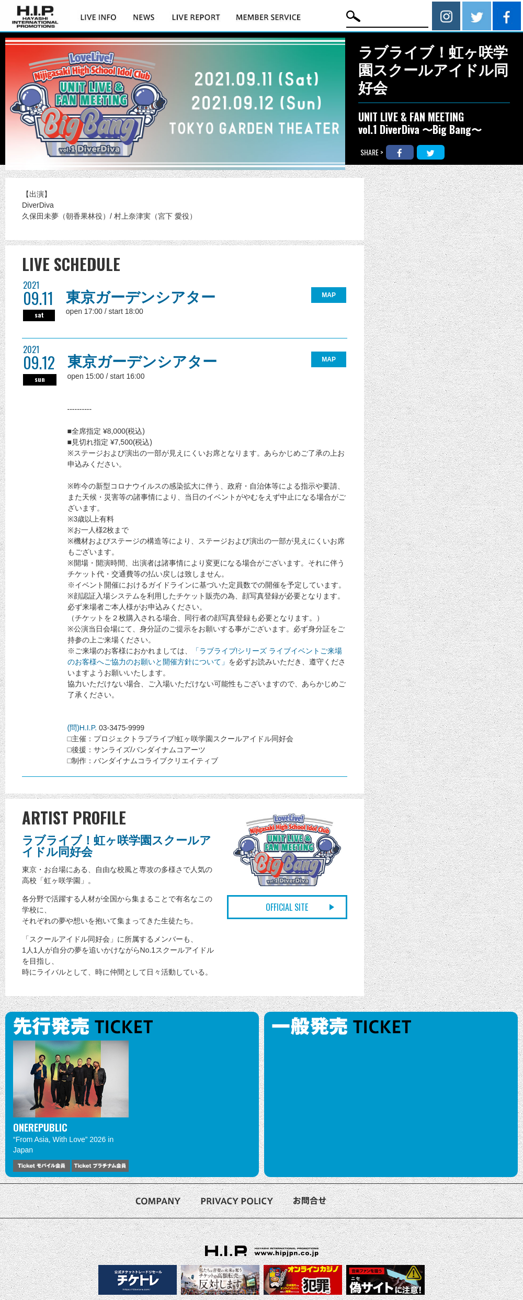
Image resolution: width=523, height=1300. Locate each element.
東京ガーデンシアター (140, 297)
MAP (329, 295)
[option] (71, 1106)
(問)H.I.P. (83, 728)
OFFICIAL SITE (287, 907)
